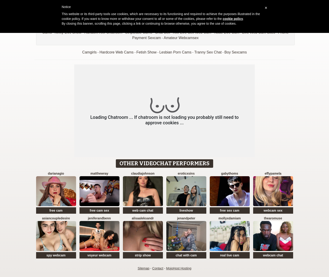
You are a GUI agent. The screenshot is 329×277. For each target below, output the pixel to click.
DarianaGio (56, 173)
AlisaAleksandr (143, 218)
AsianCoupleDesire (56, 218)
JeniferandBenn (99, 218)
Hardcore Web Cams (116, 52)
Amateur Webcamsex (181, 38)
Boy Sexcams (235, 52)
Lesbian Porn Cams (175, 52)
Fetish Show (146, 52)
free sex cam (229, 210)
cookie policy (233, 19)
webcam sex (273, 210)
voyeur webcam (99, 255)
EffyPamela (273, 173)
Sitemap (143, 268)
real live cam (229, 255)
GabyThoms (229, 173)
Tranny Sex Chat (207, 52)
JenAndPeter (186, 218)
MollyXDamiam (229, 218)
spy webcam (55, 255)
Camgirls (89, 52)
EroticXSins (186, 173)
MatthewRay (99, 173)
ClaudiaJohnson (143, 173)
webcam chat (273, 255)
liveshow (186, 210)
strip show (143, 255)
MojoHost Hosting (178, 268)
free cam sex (99, 210)
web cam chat (142, 210)
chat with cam (186, 255)
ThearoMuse (273, 218)
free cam (56, 210)
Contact (157, 268)
